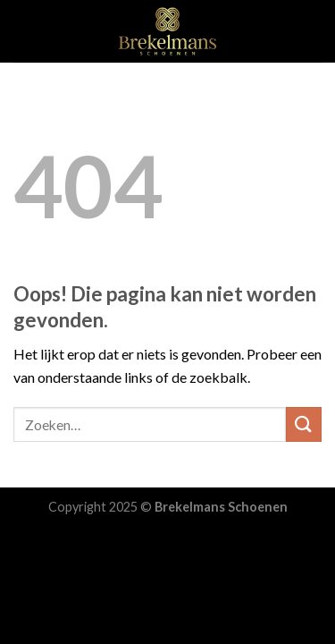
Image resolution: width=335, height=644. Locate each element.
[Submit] (304, 424)
